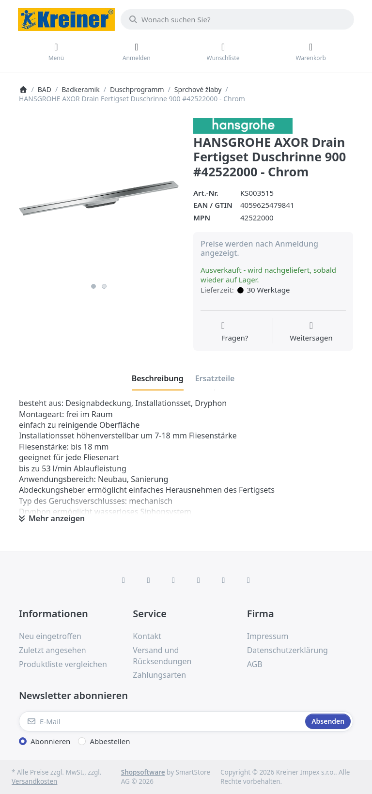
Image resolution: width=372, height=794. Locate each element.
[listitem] (99, 198)
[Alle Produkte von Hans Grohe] (243, 125)
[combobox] (237, 19)
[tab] (158, 378)
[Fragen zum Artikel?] (234, 332)
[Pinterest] (248, 580)
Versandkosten (34, 781)
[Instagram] (173, 580)
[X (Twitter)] (148, 580)
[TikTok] (198, 580)
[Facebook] (123, 580)
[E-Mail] (161, 721)
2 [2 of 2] (104, 286)
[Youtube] (223, 580)
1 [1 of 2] (93, 286)
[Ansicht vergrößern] (99, 198)
